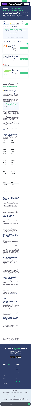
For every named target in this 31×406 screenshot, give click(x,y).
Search (26, 23)
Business (17, 369)
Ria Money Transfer (7, 105)
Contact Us (17, 372)
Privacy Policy (15, 404)
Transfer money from (5, 21)
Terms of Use (4, 381)
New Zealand (12, 26)
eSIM (16, 367)
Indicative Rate (22, 23)
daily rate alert (13, 228)
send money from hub (10, 127)
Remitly (5, 107)
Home (3, 26)
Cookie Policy (19, 404)
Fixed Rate (22, 22)
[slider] (5, 50)
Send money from (7, 26)
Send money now (24, 59)
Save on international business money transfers (9, 86)
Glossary (4, 378)
